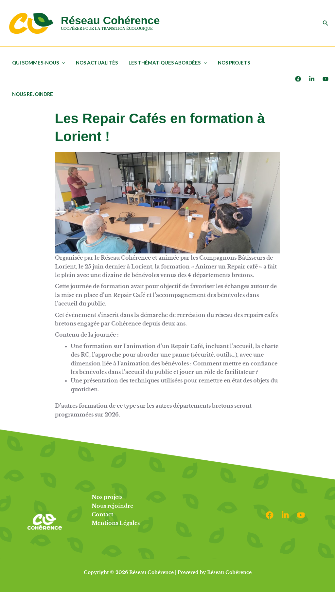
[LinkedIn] (312, 79)
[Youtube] (325, 79)
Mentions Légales (116, 523)
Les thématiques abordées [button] (165, 62)
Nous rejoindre (31, 94)
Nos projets (230, 62)
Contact (102, 514)
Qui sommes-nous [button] (37, 62)
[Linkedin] (285, 515)
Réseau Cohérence (110, 20)
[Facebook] (298, 79)
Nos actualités (95, 62)
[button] (325, 23)
